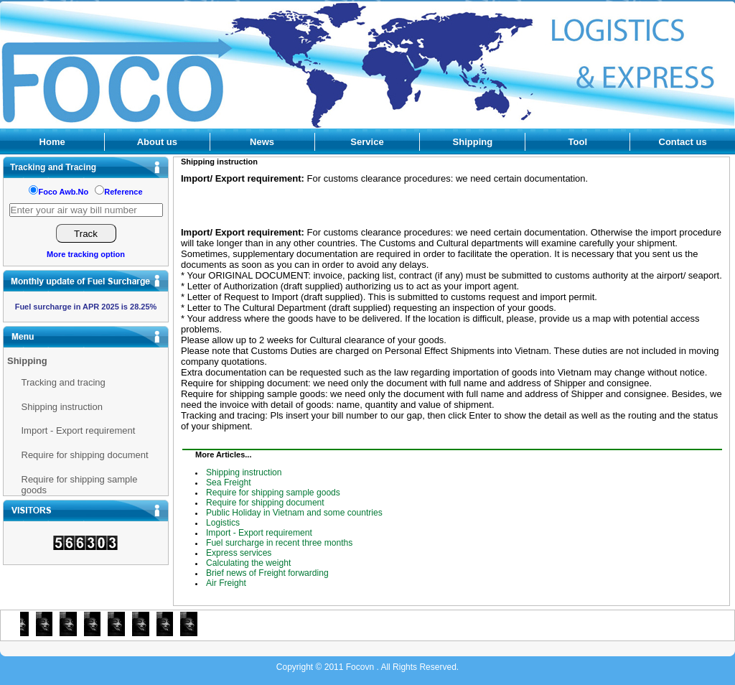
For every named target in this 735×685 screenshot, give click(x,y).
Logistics (223, 523)
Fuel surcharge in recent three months (279, 543)
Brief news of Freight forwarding (267, 573)
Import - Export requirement (79, 430)
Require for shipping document (85, 454)
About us (157, 141)
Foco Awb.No (63, 191)
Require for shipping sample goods (80, 484)
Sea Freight (228, 482)
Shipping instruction (62, 406)
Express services (238, 553)
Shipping (473, 141)
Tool (577, 141)
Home (52, 141)
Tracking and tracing (64, 382)
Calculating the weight (248, 563)
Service (366, 141)
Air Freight (226, 583)
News (262, 141)
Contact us (683, 141)
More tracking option (86, 254)
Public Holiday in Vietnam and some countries (294, 513)
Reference (123, 191)
